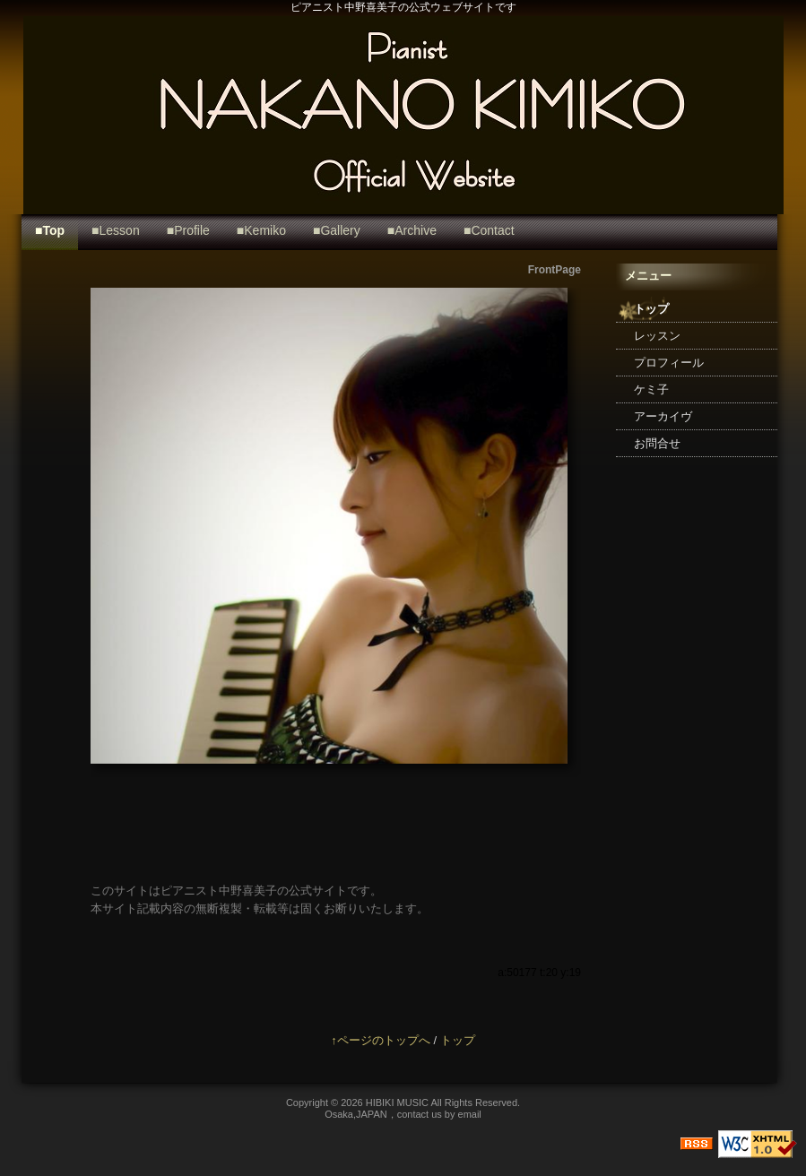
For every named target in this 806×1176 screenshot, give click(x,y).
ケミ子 (651, 389)
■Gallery (336, 230)
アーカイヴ (663, 416)
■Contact (489, 230)
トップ (651, 309)
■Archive (412, 230)
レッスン (657, 335)
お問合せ (657, 443)
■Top (50, 230)
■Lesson (115, 230)
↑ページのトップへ (380, 1040)
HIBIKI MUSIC (398, 1102)
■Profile (188, 230)
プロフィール (669, 362)
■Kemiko (261, 230)
